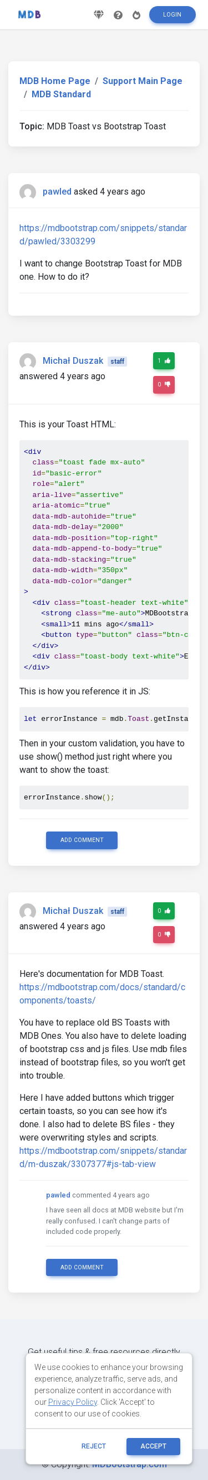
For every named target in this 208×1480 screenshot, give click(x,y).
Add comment (82, 840)
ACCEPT (153, 1446)
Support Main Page (142, 81)
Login (172, 14)
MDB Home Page (54, 81)
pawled (57, 191)
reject (94, 1446)
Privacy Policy (72, 1402)
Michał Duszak (73, 360)
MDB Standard (61, 94)
